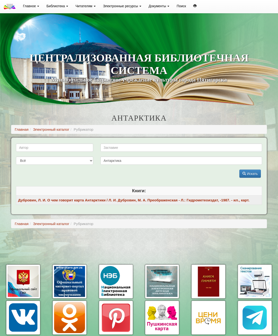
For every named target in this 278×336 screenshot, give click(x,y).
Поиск (181, 6)
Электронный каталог (51, 129)
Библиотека (57, 6)
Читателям (85, 6)
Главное (31, 6)
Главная (22, 129)
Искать (250, 174)
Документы (159, 6)
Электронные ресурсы (122, 6)
